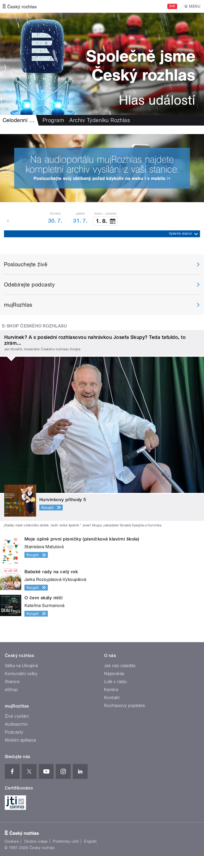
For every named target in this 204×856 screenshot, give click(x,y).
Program (53, 120)
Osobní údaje (36, 841)
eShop (11, 689)
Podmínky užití (66, 841)
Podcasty (14, 732)
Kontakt (112, 697)
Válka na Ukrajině (21, 665)
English (90, 841)
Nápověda (114, 673)
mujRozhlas (18, 305)
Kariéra (111, 689)
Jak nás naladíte (120, 665)
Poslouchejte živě (25, 264)
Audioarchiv (16, 724)
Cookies (12, 841)
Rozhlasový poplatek (124, 705)
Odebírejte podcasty (29, 284)
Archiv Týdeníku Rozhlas (99, 120)
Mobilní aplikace (20, 740)
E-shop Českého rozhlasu (34, 326)
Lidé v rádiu (115, 681)
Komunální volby (21, 673)
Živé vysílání (17, 716)
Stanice (12, 681)
